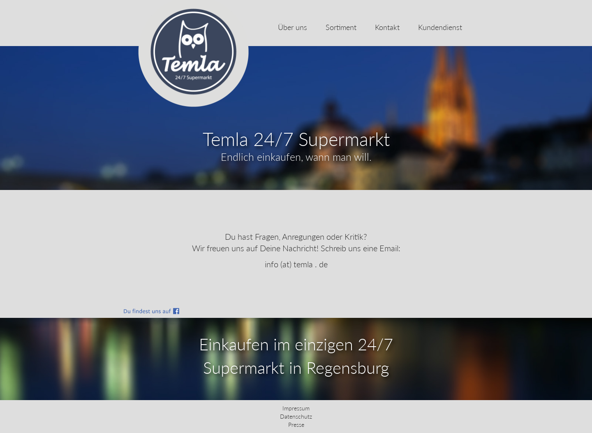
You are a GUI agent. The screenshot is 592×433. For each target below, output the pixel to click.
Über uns (292, 27)
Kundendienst (440, 27)
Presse (296, 424)
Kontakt (387, 27)
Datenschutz (296, 416)
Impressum (296, 408)
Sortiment (341, 27)
